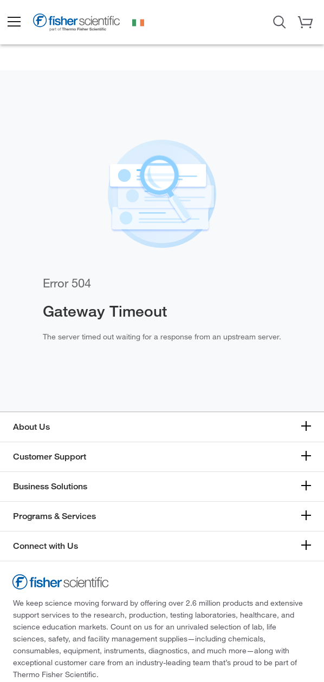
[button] (13, 22)
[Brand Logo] (76, 23)
